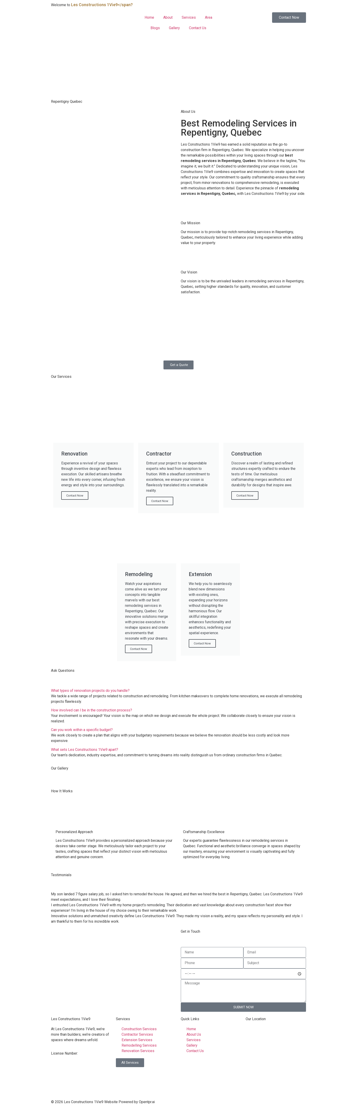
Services (189, 17)
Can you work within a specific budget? (82, 730)
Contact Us (197, 28)
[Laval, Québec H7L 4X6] (276, 1060)
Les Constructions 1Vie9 (70, 1019)
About (168, 17)
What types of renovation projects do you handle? (90, 690)
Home (149, 17)
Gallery (174, 28)
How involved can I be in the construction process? (91, 710)
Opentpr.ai (147, 1102)
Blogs (155, 28)
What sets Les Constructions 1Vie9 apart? (84, 749)
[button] (178, 690)
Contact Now (74, 495)
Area (208, 17)
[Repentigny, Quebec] (113, 963)
